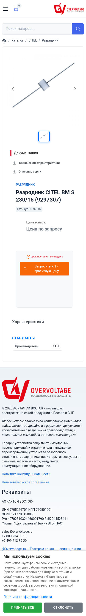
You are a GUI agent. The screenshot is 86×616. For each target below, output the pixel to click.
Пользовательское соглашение (25, 482)
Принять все (22, 607)
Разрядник (25, 184)
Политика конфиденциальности (26, 474)
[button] (44, 136)
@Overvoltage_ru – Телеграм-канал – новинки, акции (41, 549)
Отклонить (63, 607)
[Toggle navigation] (5, 9)
